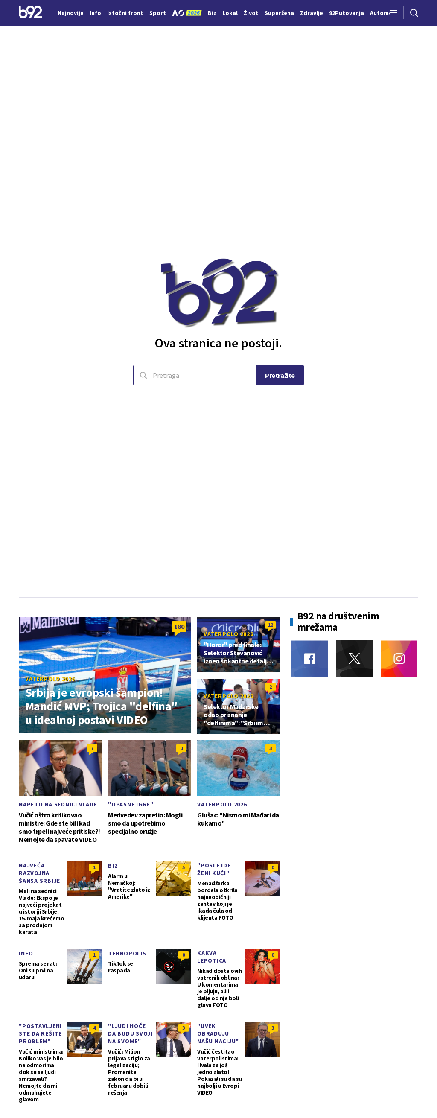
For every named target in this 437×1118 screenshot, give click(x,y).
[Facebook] (309, 658)
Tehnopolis (127, 953)
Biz (113, 866)
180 (179, 626)
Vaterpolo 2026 (50, 679)
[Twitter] (354, 658)
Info (26, 953)
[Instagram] (399, 658)
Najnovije (71, 13)
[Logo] (30, 13)
